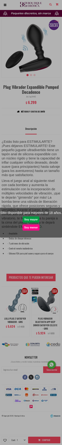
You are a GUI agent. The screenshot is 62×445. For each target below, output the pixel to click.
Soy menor (31, 227)
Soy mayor (31, 219)
